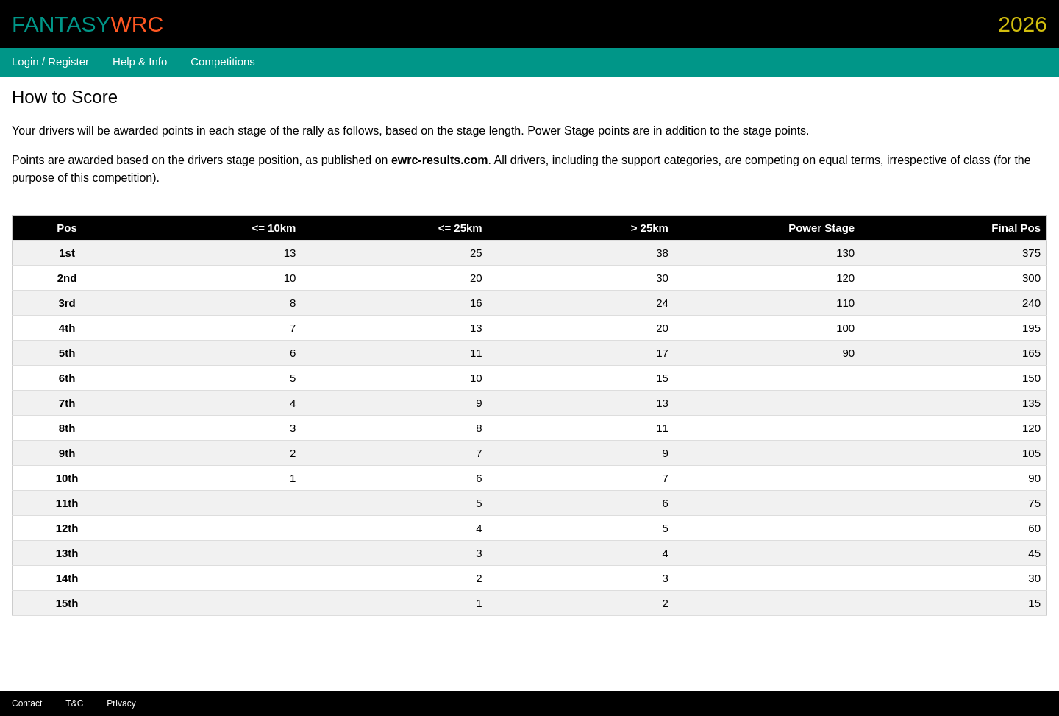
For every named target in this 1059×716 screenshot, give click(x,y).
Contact (27, 703)
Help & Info (140, 61)
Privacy (121, 703)
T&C (74, 703)
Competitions (222, 61)
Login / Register (50, 61)
